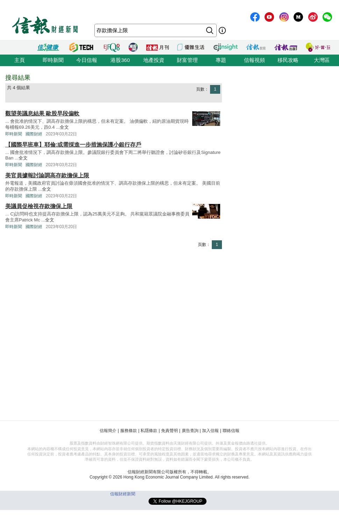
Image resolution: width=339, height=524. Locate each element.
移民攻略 (287, 60)
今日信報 (86, 60)
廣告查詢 (190, 430)
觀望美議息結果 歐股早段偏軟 (42, 113)
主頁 (19, 60)
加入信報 (210, 430)
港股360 (120, 60)
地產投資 (153, 60)
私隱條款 (148, 430)
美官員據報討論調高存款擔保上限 (47, 175)
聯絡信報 (231, 430)
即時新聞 (53, 60)
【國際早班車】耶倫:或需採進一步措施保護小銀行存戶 (73, 145)
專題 (221, 60)
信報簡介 (108, 430)
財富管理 (187, 60)
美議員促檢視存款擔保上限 (38, 206)
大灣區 (322, 60)
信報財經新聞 (122, 493)
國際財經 (34, 134)
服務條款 (128, 430)
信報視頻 (254, 60)
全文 (64, 127)
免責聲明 (169, 430)
